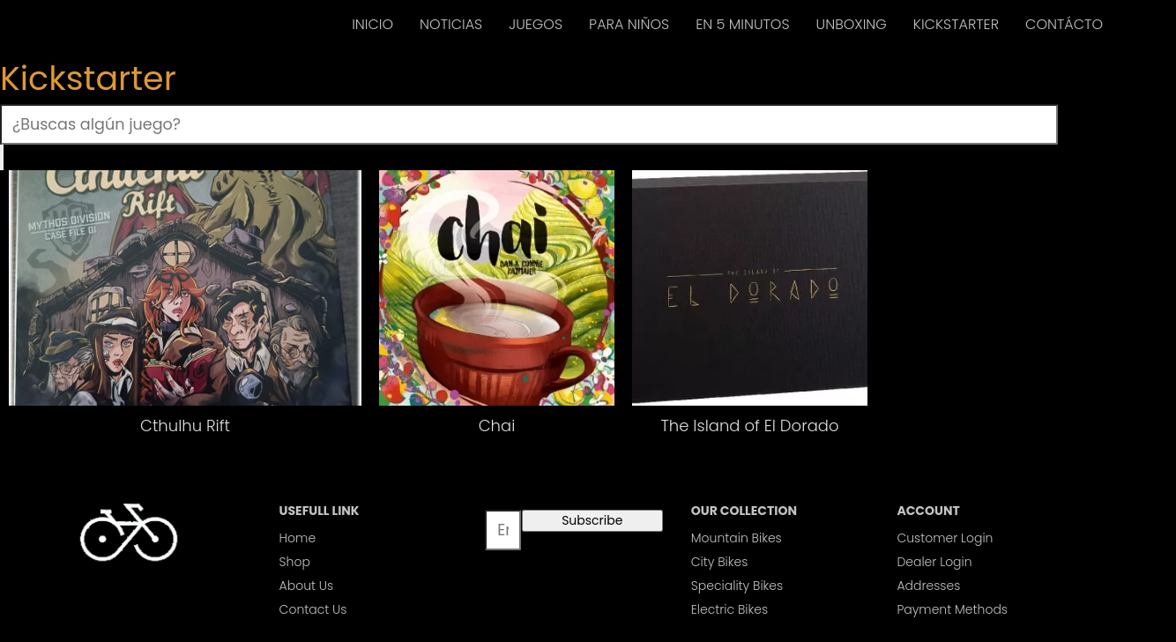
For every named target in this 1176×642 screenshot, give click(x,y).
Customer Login (945, 538)
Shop (294, 562)
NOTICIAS (451, 24)
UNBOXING (851, 24)
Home (297, 538)
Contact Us (313, 609)
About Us (306, 585)
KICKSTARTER (956, 24)
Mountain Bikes (736, 538)
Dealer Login (934, 562)
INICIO (372, 24)
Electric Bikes (729, 609)
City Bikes (719, 562)
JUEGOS (535, 24)
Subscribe (592, 520)
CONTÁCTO (1064, 24)
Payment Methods (952, 609)
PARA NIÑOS (629, 24)
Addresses (928, 585)
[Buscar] (2, 157)
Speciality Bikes (737, 585)
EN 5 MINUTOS (742, 24)
